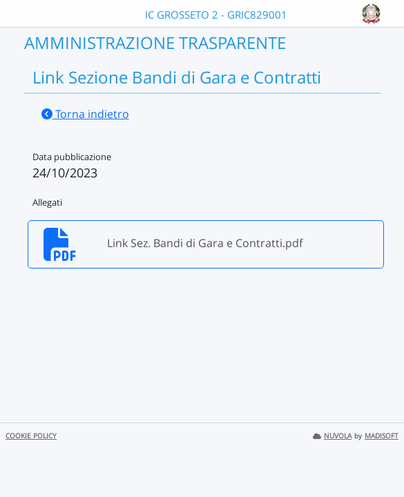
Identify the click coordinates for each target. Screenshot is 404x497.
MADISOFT (381, 435)
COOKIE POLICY (31, 435)
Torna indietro (85, 113)
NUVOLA (332, 435)
